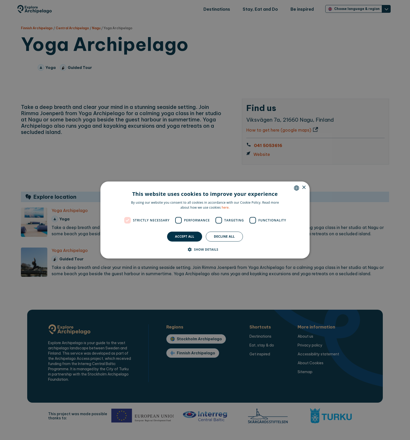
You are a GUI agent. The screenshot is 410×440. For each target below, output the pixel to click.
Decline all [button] (224, 236)
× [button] (304, 188)
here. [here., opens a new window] (226, 207)
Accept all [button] (184, 236)
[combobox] (296, 188)
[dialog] (205, 220)
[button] (205, 249)
